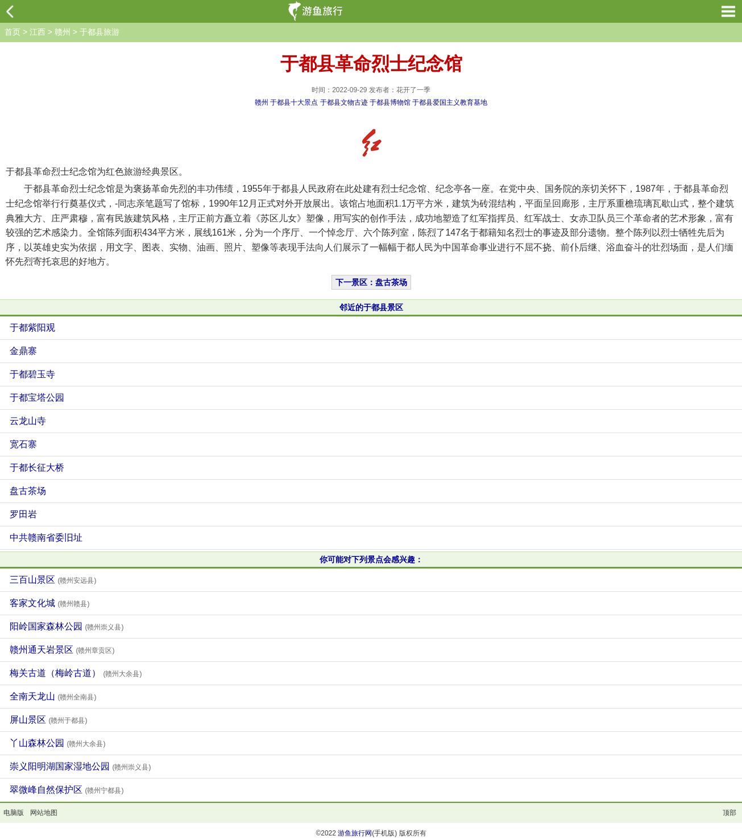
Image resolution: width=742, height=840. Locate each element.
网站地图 (43, 813)
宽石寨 (23, 444)
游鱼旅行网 (355, 833)
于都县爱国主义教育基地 (449, 102)
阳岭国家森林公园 (66, 626)
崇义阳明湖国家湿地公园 (80, 766)
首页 (12, 31)
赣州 (63, 31)
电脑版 (13, 813)
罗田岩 (23, 514)
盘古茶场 (28, 491)
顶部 (729, 813)
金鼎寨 (23, 351)
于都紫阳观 (32, 327)
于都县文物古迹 (344, 102)
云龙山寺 (28, 421)
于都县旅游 (99, 31)
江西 (37, 31)
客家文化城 (49, 603)
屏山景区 (48, 719)
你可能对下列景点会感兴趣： (371, 559)
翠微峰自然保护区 (66, 789)
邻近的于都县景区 (371, 307)
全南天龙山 (53, 696)
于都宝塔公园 (37, 397)
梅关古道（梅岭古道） (76, 673)
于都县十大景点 (294, 102)
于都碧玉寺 (32, 374)
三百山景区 (53, 579)
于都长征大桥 (37, 467)
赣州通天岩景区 (62, 649)
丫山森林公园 (57, 743)
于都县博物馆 (390, 102)
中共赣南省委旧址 (46, 537)
